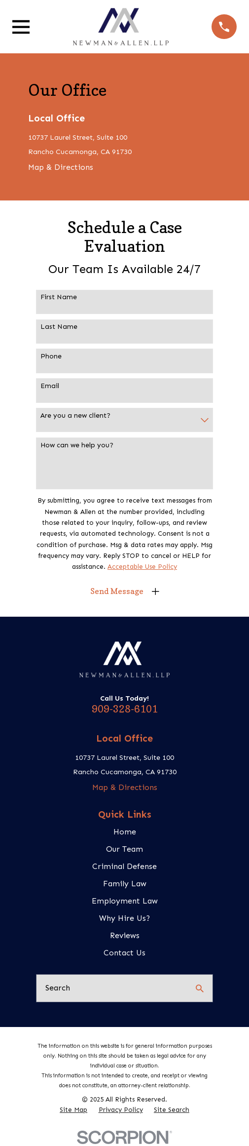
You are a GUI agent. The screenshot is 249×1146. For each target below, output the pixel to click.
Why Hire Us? (124, 918)
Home (124, 831)
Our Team (124, 849)
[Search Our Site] (200, 988)
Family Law (124, 883)
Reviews (125, 935)
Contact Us (124, 952)
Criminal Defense (124, 866)
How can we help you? (76, 445)
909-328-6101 (125, 709)
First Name (58, 297)
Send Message (116, 591)
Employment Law (125, 901)
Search (57, 987)
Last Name (58, 327)
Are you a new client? (75, 416)
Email (49, 386)
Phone (51, 356)
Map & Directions (60, 167)
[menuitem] (73, 1110)
